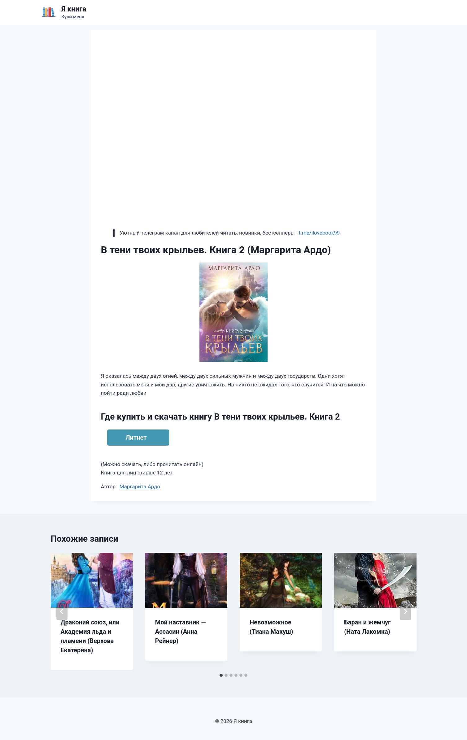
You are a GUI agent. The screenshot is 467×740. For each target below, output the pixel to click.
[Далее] (405, 611)
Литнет (136, 437)
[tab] (221, 675)
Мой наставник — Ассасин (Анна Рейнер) (180, 632)
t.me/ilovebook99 (319, 233)
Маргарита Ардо (140, 486)
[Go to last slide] (62, 611)
